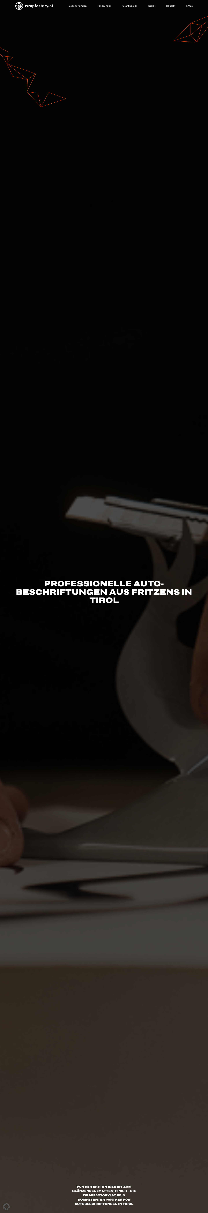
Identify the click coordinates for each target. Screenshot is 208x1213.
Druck (151, 6)
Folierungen (104, 6)
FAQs (189, 6)
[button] (6, 1206)
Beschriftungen (78, 6)
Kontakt (170, 6)
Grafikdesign (130, 6)
